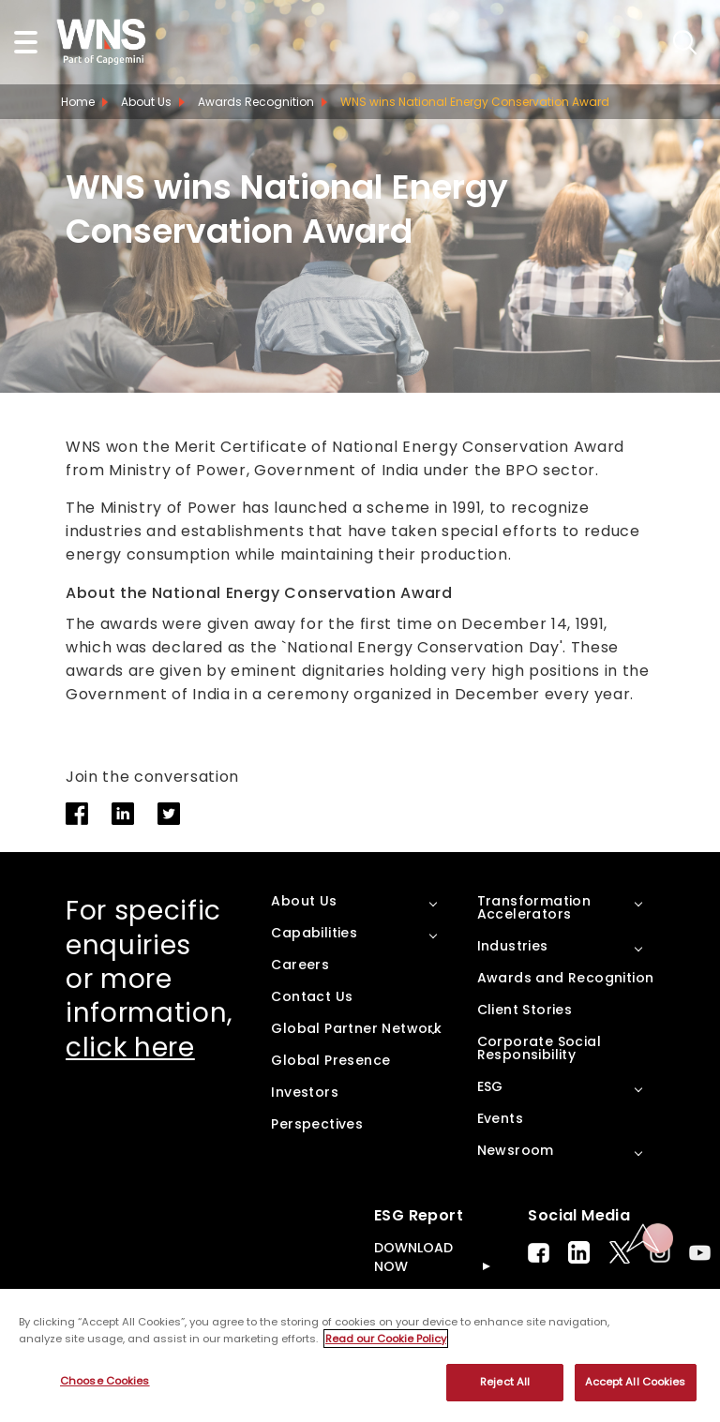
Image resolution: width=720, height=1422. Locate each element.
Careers (300, 964)
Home (78, 102)
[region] (360, 1355)
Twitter (619, 1252)
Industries (512, 945)
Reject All (505, 1381)
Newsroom (515, 1150)
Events (500, 1118)
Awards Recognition (256, 102)
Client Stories (525, 1009)
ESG (490, 1086)
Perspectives (317, 1123)
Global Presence (330, 1060)
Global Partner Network (356, 1028)
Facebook (538, 1253)
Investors (304, 1092)
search (685, 43)
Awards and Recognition (565, 977)
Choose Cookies (105, 1380)
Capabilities (314, 932)
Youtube (700, 1253)
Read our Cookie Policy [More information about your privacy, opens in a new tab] (385, 1338)
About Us (146, 102)
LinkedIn (579, 1252)
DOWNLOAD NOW (413, 1257)
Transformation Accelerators (534, 907)
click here (130, 1047)
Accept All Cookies (635, 1381)
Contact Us (311, 996)
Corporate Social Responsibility (539, 1048)
